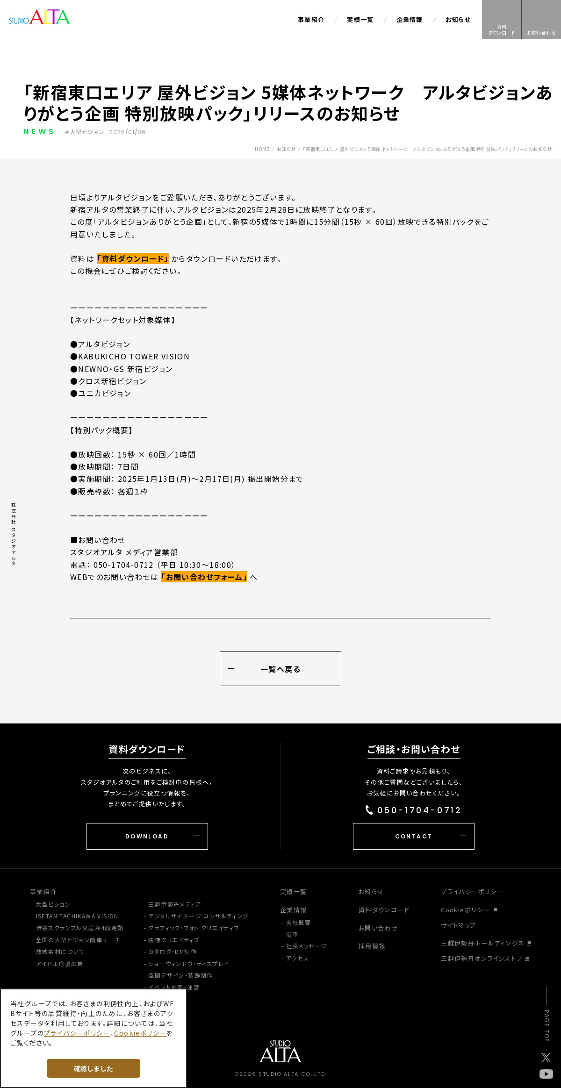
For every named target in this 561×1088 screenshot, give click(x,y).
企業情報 (409, 19)
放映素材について (60, 951)
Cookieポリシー (465, 909)
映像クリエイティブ (174, 940)
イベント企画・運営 (174, 987)
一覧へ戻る (280, 669)
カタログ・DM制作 (172, 951)
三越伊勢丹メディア (174, 904)
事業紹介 (311, 19)
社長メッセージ (306, 946)
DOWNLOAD (147, 836)
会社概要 (298, 922)
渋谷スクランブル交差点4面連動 (80, 927)
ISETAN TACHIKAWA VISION (77, 916)
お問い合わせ (378, 927)
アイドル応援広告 (60, 963)
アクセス (297, 958)
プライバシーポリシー (472, 891)
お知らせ (458, 19)
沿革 (292, 934)
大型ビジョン (53, 904)
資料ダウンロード (384, 909)
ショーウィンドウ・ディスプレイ (189, 963)
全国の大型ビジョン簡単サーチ (78, 940)
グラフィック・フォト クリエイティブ (193, 927)
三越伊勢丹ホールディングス (482, 942)
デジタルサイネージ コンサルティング (198, 916)
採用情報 (372, 945)
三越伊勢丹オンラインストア (481, 958)
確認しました (93, 1068)
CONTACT (414, 836)
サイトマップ (458, 925)
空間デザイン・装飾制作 (180, 975)
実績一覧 (360, 19)
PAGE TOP (546, 1026)
